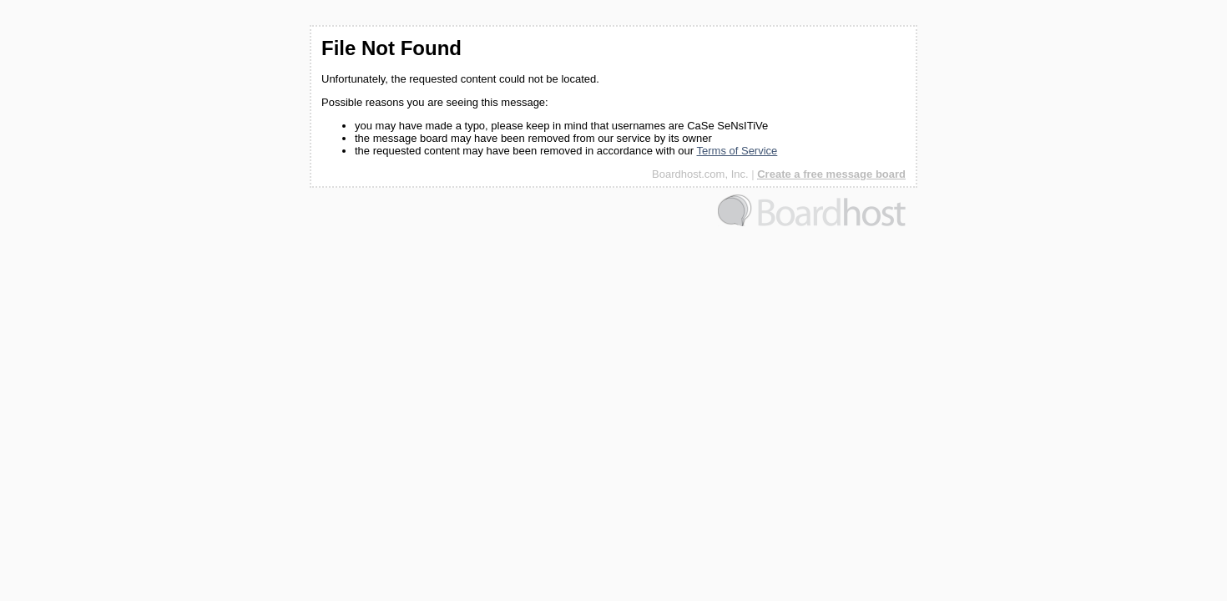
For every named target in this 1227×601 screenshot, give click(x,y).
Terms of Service (737, 150)
